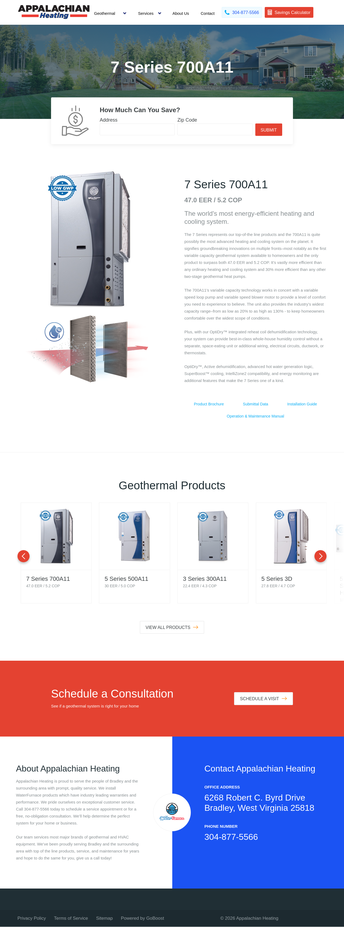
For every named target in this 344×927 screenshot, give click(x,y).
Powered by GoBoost (142, 918)
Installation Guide (302, 404)
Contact (208, 13)
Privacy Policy (31, 918)
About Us (181, 13)
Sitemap (104, 918)
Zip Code (187, 120)
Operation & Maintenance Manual (255, 416)
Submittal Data (255, 404)
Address (108, 120)
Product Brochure (209, 404)
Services (146, 13)
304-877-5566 (231, 837)
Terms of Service (71, 918)
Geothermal (104, 13)
